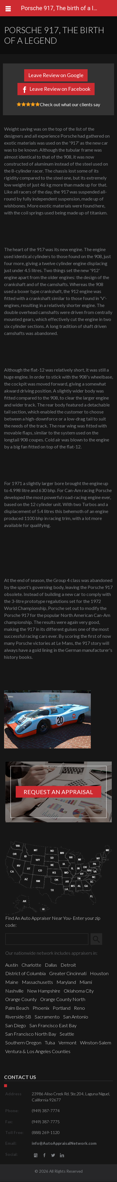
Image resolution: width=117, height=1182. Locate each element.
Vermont (67, 1042)
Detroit (68, 965)
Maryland (66, 982)
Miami (85, 982)
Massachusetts (37, 982)
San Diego (15, 1025)
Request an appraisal (58, 791)
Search (98, 939)
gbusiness (36, 1155)
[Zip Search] (46, 939)
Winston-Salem (95, 1042)
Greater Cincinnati (67, 973)
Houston (99, 973)
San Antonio (75, 1016)
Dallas (51, 965)
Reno (79, 1008)
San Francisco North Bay (30, 1034)
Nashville (14, 990)
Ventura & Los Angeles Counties (37, 1051)
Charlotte (31, 965)
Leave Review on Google (56, 75)
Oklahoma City (79, 990)
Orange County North (62, 999)
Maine (11, 982)
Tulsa (50, 1042)
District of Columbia (25, 973)
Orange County (21, 999)
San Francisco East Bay (53, 1025)
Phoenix (41, 1008)
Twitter (53, 1155)
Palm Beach (17, 1008)
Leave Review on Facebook (60, 89)
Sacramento (47, 1016)
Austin (11, 965)
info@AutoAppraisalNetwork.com (64, 1143)
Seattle (67, 1034)
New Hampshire (43, 990)
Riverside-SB (18, 1016)
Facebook (44, 1155)
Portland (61, 1008)
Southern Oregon (23, 1042)
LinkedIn (62, 1155)
